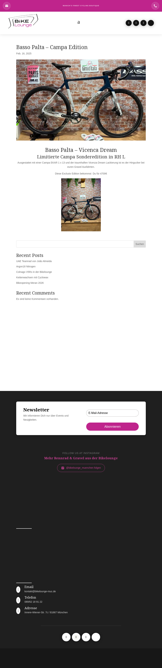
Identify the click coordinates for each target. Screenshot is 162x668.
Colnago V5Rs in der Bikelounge (34, 272)
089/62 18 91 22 (33, 601)
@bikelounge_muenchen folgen (81, 468)
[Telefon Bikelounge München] (155, 6)
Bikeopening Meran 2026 (30, 282)
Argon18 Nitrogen (26, 266)
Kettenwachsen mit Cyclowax (32, 277)
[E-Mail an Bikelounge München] (7, 6)
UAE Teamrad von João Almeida (34, 261)
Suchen (140, 244)
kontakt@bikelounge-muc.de (40, 591)
